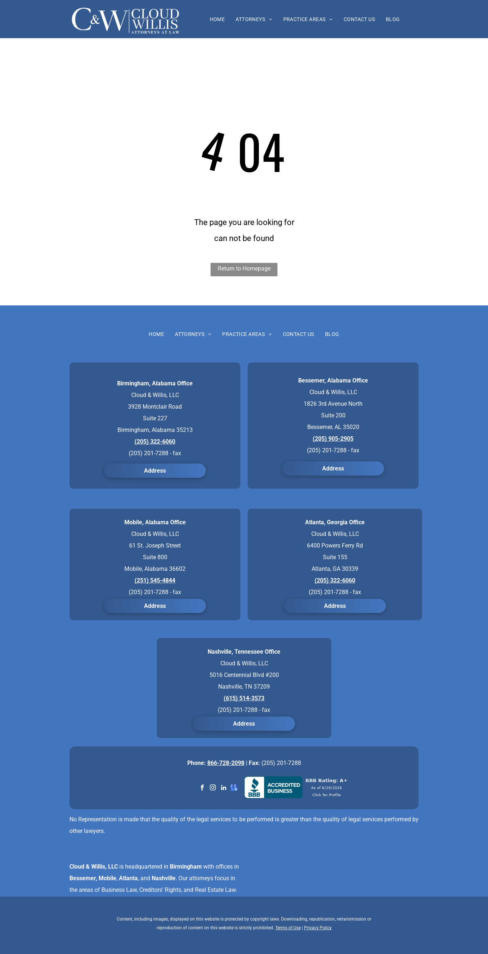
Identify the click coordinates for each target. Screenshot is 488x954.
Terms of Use (288, 927)
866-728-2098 (225, 762)
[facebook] (202, 788)
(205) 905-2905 (333, 438)
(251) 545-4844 (155, 580)
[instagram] (212, 788)
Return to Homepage (244, 268)
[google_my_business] (234, 788)
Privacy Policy (318, 927)
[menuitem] (217, 19)
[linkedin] (223, 788)
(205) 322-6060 (155, 441)
